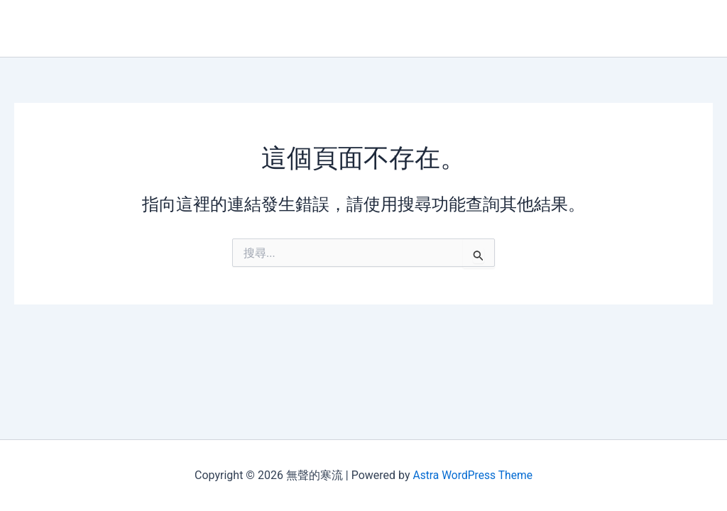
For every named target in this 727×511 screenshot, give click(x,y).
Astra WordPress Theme (472, 475)
